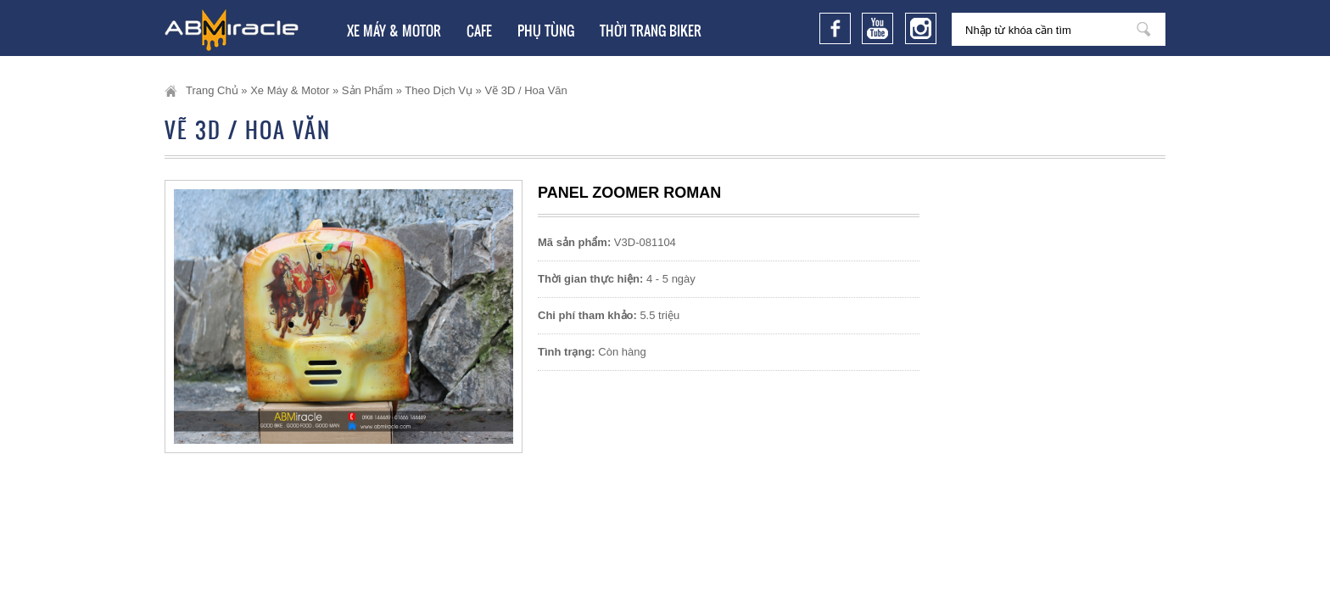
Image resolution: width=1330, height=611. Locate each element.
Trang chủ (212, 90)
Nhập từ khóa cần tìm (1143, 29)
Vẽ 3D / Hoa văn (525, 90)
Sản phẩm (367, 90)
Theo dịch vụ (438, 90)
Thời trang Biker (650, 30)
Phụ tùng (545, 30)
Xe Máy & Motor (394, 30)
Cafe (479, 30)
